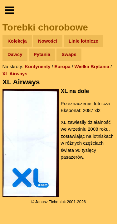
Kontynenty (38, 66)
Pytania (42, 54)
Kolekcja (17, 41)
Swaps (68, 54)
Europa (62, 66)
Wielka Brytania (91, 66)
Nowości (47, 41)
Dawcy (14, 54)
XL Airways (14, 73)
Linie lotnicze (83, 41)
